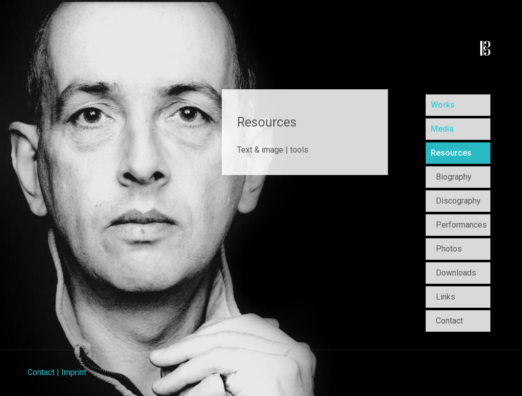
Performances (461, 225)
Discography (458, 201)
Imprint (73, 372)
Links (445, 297)
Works (443, 105)
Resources (451, 153)
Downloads (456, 273)
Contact (449, 321)
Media (442, 129)
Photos (449, 249)
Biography (454, 177)
